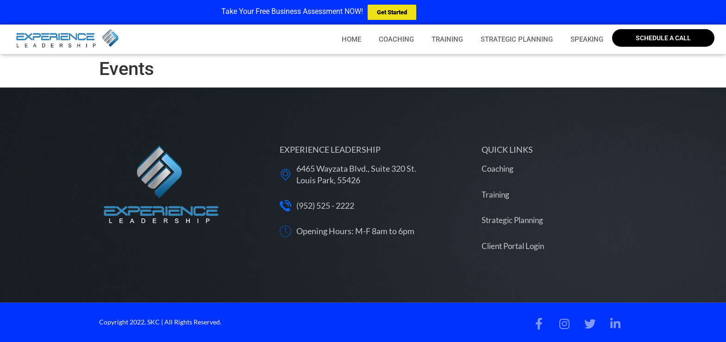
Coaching (396, 39)
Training (447, 39)
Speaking (586, 39)
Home (351, 39)
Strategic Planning (517, 39)
